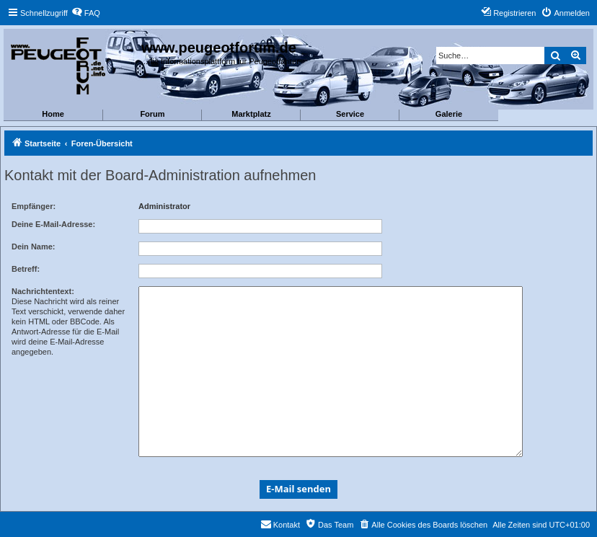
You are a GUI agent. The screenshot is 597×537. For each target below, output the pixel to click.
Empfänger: (34, 206)
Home (53, 114)
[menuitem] (85, 13)
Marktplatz (250, 114)
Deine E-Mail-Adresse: (53, 224)
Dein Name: (34, 246)
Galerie (448, 114)
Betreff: (26, 269)
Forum (152, 114)
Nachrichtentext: (43, 291)
